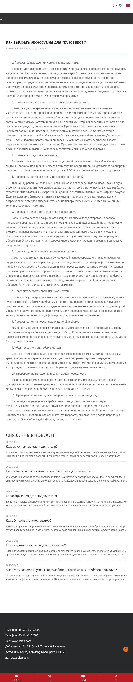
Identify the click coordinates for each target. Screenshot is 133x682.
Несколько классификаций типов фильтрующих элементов (48, 471)
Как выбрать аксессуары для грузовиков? (36, 545)
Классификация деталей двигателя (31, 496)
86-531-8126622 (28, 635)
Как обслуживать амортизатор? (28, 520)
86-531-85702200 (29, 629)
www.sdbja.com (21, 640)
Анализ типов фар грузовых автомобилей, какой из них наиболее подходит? (61, 570)
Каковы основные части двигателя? (31, 446)
